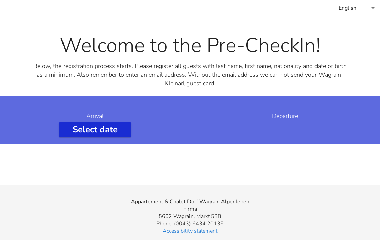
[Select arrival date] (95, 129)
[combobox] (350, 8)
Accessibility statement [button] (190, 231)
